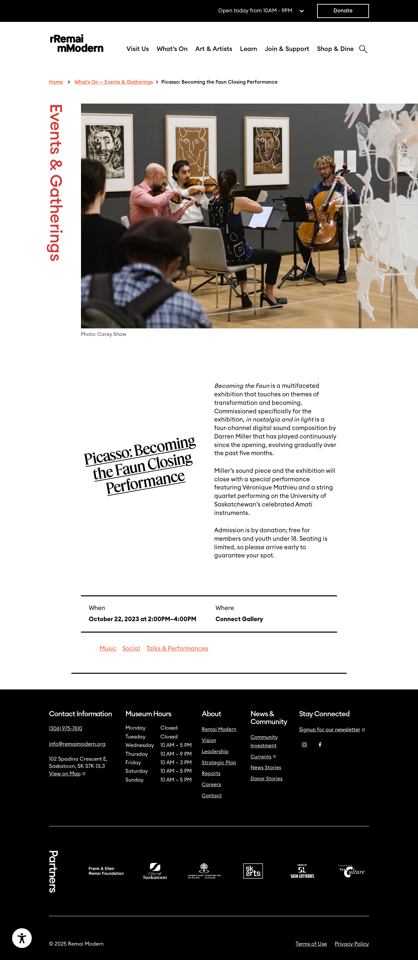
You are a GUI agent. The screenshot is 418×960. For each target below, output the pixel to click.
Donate (343, 10)
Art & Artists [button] (213, 49)
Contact (212, 795)
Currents (263, 756)
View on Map (67, 773)
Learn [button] (248, 49)
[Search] (363, 50)
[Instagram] (304, 745)
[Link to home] (76, 44)
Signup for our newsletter (332, 729)
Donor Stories (266, 778)
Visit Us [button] (137, 49)
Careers (211, 784)
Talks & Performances (177, 649)
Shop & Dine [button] (335, 49)
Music (108, 649)
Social (131, 649)
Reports (211, 773)
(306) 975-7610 (65, 728)
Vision (209, 740)
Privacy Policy (352, 944)
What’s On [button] (172, 49)
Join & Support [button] (287, 49)
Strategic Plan (219, 762)
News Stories (265, 767)
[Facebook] (320, 745)
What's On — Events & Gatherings (113, 82)
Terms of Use (311, 944)
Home (56, 82)
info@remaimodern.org (77, 744)
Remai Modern (219, 729)
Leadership (215, 751)
